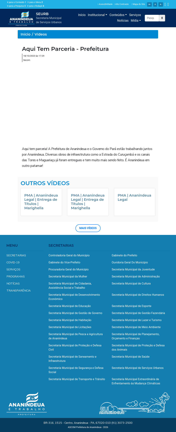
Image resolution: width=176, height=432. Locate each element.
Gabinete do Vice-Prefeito (64, 262)
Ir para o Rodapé (35, 6)
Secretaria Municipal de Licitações (70, 327)
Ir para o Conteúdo (16, 2)
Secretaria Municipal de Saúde (131, 356)
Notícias (123, 20)
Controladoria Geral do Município (69, 255)
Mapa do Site (138, 4)
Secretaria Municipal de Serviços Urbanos (138, 368)
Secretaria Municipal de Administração (136, 276)
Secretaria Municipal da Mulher (68, 276)
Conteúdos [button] (117, 15)
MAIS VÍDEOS (88, 228)
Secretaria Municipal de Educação (70, 306)
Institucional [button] (97, 15)
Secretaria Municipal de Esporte (131, 306)
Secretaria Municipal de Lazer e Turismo (137, 320)
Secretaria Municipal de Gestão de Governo (75, 313)
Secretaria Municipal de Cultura (131, 283)
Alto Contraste (121, 4)
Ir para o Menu (35, 2)
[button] (162, 18)
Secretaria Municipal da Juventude (133, 269)
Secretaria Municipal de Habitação (70, 320)
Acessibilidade (105, 4)
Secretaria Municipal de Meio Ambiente (136, 327)
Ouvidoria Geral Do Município (130, 262)
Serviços (135, 15)
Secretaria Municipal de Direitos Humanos (138, 294)
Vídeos (41, 34)
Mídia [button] (135, 20)
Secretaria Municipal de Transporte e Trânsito (77, 379)
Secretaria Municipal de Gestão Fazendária (138, 313)
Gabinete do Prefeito (124, 255)
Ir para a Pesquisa (16, 6)
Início (81, 15)
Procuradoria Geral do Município (69, 269)
